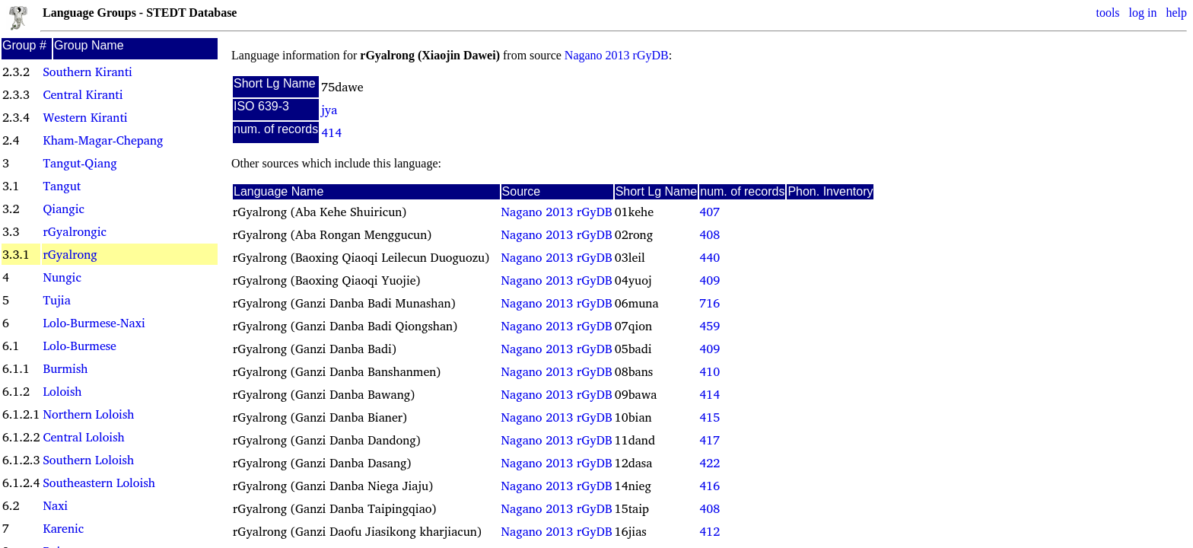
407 (709, 211)
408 (709, 234)
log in (1143, 12)
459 (709, 326)
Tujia (56, 300)
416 (709, 485)
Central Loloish (83, 437)
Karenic (63, 528)
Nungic (62, 277)
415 (709, 417)
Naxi (55, 505)
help (1176, 12)
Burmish (65, 368)
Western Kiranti (85, 117)
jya (329, 109)
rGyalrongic (74, 231)
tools (1107, 12)
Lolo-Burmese (79, 345)
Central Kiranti (82, 94)
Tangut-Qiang (79, 163)
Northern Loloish (88, 414)
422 (709, 463)
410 (709, 371)
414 (331, 132)
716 (709, 303)
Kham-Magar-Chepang (103, 140)
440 (709, 257)
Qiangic (63, 208)
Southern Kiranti (87, 71)
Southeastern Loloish (98, 482)
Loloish (62, 391)
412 (709, 531)
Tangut (62, 186)
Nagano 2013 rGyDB (617, 55)
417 (709, 440)
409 (709, 280)
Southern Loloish (88, 460)
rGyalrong (70, 254)
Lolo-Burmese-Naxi (94, 323)
